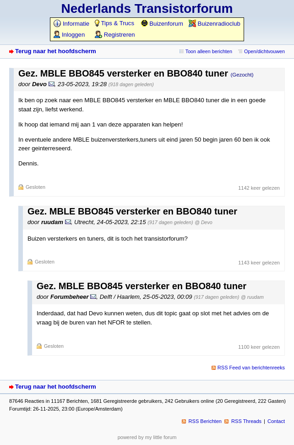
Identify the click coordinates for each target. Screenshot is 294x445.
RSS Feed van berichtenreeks (251, 367)
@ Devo (203, 222)
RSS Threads (246, 421)
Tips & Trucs (114, 23)
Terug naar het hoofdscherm (55, 51)
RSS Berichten (205, 421)
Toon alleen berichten (208, 51)
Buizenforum (162, 23)
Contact (276, 421)
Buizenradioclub (214, 23)
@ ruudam (252, 297)
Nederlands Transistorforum (147, 8)
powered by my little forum (147, 437)
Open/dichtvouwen (264, 51)
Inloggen (69, 34)
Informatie (71, 23)
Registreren (115, 34)
